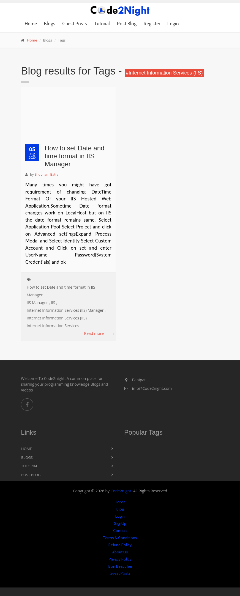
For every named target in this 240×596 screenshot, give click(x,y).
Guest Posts (74, 23)
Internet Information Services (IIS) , (58, 318)
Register (152, 23)
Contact (120, 530)
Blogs (49, 23)
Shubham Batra (47, 174)
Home (31, 23)
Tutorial (102, 23)
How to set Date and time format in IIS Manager (74, 156)
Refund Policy (120, 545)
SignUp (120, 523)
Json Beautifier (120, 566)
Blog (120, 509)
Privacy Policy (120, 559)
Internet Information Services (53, 325)
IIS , (54, 302)
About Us (120, 552)
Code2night (121, 490)
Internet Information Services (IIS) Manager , (66, 310)
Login (173, 23)
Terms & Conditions (120, 538)
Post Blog (127, 23)
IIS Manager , (38, 302)
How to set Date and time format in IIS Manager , (61, 291)
